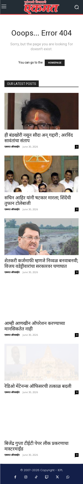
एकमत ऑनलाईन (11, 146)
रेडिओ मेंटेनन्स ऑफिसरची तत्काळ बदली (37, 386)
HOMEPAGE (54, 62)
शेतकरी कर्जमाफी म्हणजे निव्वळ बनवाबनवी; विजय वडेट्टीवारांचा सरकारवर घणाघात (41, 263)
